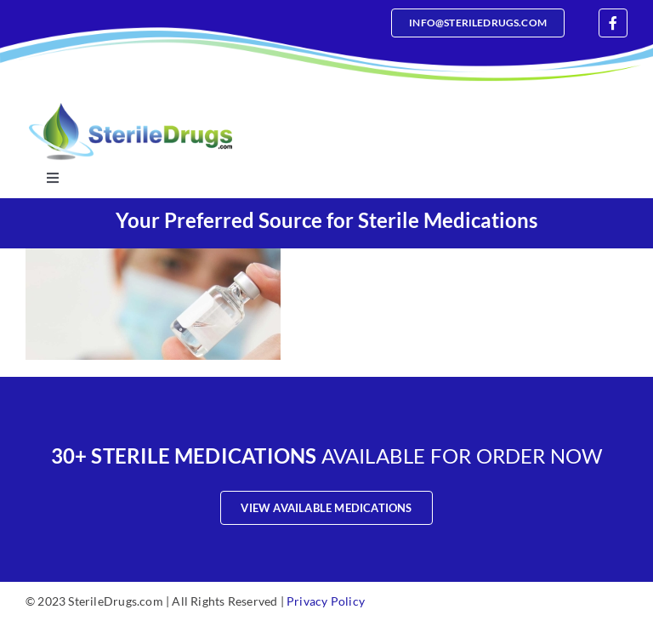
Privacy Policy (326, 601)
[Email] (478, 23)
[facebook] (613, 23)
